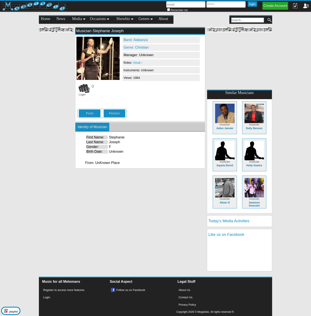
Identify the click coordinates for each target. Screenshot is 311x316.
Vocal (137, 62)
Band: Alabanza (136, 40)
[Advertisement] (56, 99)
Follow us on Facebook (130, 290)
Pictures (114, 113)
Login (46, 297)
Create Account (275, 6)
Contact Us (185, 297)
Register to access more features (63, 290)
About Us (184, 290)
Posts (90, 113)
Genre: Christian (136, 47)
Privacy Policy (187, 304)
